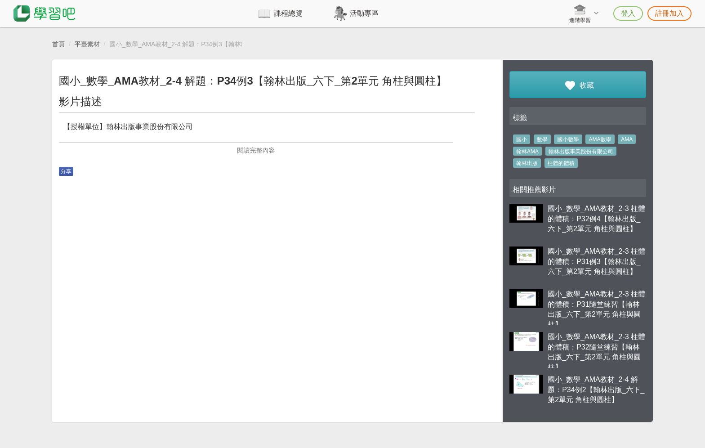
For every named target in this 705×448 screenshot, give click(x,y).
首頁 (58, 44)
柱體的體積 (561, 163)
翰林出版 (527, 163)
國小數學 (568, 139)
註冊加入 (669, 13)
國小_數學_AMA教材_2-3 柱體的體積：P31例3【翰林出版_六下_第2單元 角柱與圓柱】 (596, 261)
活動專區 (364, 13)
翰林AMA (527, 151)
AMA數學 (600, 139)
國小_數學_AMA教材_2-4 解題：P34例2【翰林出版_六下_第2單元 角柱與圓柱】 (596, 390)
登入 (628, 13)
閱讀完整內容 (256, 150)
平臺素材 (87, 44)
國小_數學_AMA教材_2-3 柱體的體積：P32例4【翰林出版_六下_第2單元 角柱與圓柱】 (596, 219)
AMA (627, 139)
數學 (542, 139)
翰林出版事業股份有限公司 (581, 151)
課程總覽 (288, 13)
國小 (521, 139)
